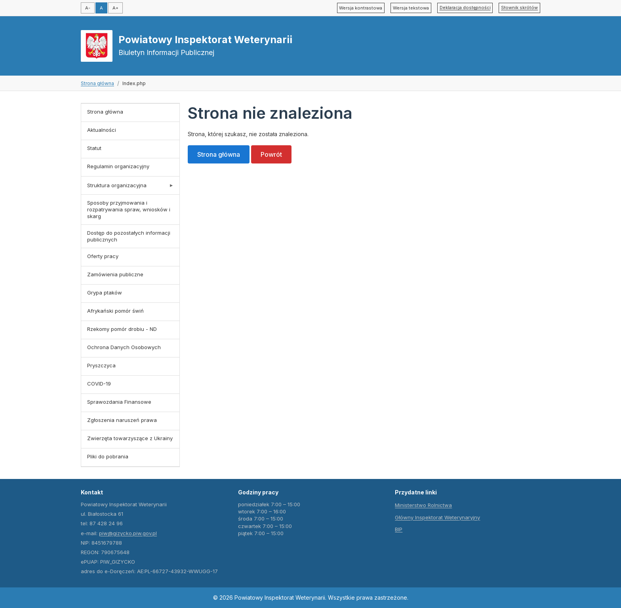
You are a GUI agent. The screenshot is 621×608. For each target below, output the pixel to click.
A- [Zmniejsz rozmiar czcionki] (87, 8)
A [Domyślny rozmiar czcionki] (101, 8)
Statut (94, 148)
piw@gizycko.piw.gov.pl (128, 533)
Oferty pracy (102, 256)
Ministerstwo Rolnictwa (423, 505)
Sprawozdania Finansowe (119, 402)
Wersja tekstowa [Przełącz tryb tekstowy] (411, 8)
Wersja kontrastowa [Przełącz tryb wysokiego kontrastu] (360, 8)
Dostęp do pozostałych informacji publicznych (128, 236)
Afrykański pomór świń (115, 311)
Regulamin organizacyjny (118, 166)
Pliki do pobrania (107, 456)
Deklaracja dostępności (465, 7)
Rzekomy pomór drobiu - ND (122, 329)
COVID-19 (99, 383)
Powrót (271, 154)
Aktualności (101, 130)
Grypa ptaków (104, 292)
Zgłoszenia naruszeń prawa (122, 420)
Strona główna (97, 83)
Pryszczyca (101, 365)
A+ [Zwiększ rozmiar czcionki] (115, 8)
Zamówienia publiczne (115, 274)
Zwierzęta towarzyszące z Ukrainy (130, 438)
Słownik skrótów (519, 7)
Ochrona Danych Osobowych (124, 347)
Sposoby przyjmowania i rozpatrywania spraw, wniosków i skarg (128, 209)
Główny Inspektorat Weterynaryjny (437, 517)
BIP (398, 529)
